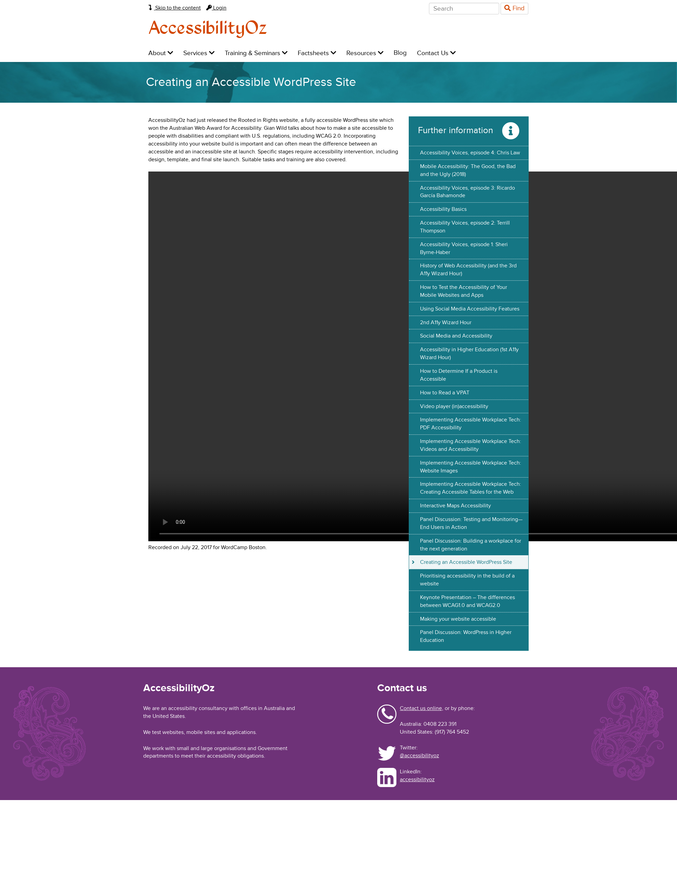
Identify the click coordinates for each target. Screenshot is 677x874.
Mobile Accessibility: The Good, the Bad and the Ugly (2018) (468, 170)
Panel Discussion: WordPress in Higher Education (466, 636)
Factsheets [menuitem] (317, 53)
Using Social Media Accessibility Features (469, 308)
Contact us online (421, 708)
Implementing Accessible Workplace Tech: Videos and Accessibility (470, 445)
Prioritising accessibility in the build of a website (467, 579)
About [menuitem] (160, 53)
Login (216, 7)
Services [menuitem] (198, 53)
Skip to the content (174, 7)
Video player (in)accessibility (454, 406)
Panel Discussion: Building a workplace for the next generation (470, 544)
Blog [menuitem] (400, 53)
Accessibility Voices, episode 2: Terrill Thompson (465, 226)
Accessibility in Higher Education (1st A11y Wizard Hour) (469, 353)
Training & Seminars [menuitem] (256, 53)
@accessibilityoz (419, 755)
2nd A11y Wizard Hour (445, 322)
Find (514, 8)
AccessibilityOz (208, 28)
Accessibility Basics (443, 209)
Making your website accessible (458, 619)
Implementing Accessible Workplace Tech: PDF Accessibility (470, 423)
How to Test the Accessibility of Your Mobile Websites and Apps (463, 291)
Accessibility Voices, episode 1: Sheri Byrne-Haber (464, 248)
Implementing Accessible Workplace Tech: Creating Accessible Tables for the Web (470, 488)
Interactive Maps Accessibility (455, 505)
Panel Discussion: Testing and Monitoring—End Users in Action (471, 523)
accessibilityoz (417, 779)
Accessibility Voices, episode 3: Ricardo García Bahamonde (467, 192)
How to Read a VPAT (444, 392)
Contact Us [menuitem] (436, 53)
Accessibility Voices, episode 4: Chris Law (470, 152)
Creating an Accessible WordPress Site (466, 562)
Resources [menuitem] (364, 53)
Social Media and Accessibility (456, 335)
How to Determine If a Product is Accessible (458, 375)
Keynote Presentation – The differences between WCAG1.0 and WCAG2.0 (467, 601)
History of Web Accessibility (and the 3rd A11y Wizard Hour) (468, 269)
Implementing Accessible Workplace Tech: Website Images (470, 466)
